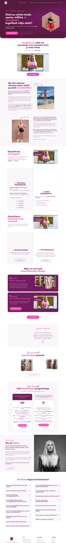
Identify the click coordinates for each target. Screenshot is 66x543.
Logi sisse (60, 2)
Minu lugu (55, 2)
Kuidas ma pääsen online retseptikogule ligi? (17, 526)
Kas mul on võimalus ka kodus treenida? (16, 490)
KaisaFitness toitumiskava (40, 2)
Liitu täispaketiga (22, 425)
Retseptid (31, 2)
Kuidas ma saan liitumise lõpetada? (44, 519)
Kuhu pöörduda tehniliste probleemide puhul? (47, 496)
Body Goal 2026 (22, 2)
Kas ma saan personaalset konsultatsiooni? (46, 515)
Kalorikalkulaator (49, 2)
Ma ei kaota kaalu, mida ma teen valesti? (46, 505)
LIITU (28, 2)
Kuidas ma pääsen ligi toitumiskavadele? (16, 521)
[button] (33, 62)
